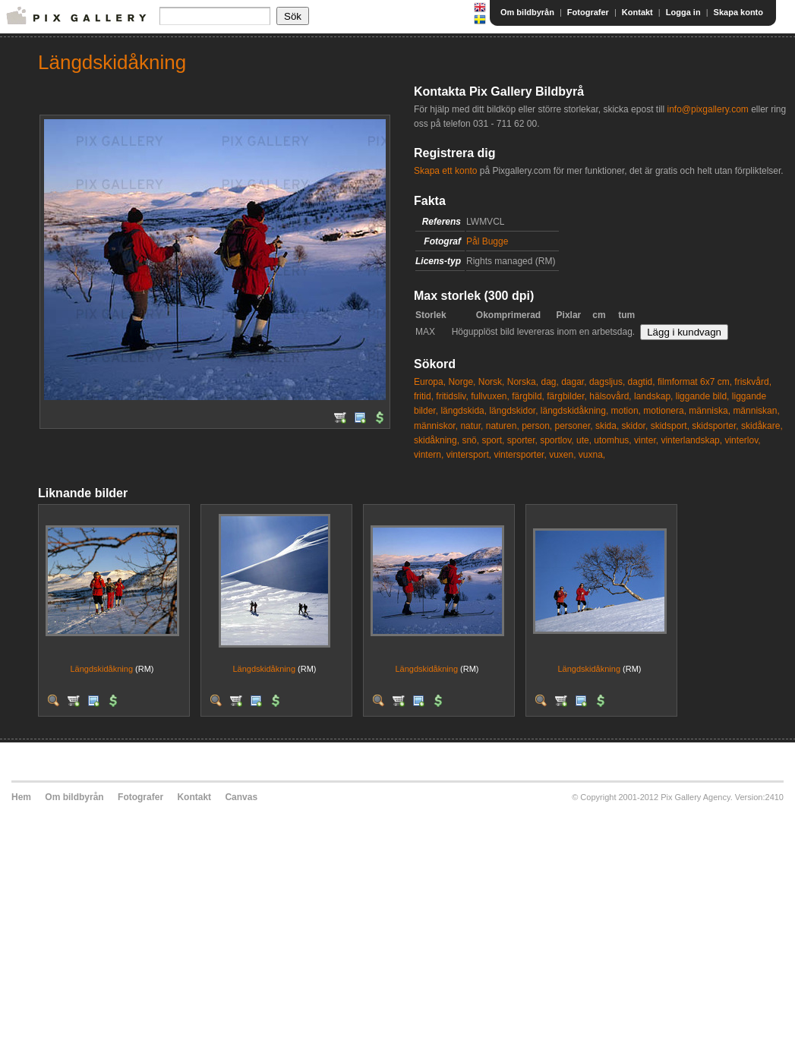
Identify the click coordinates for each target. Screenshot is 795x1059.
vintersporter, (520, 454)
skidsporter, (715, 426)
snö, (470, 440)
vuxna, (592, 454)
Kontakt (637, 12)
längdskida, (463, 410)
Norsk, (491, 382)
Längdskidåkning (101, 668)
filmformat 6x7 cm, (695, 382)
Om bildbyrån (527, 12)
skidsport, (670, 426)
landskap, (653, 396)
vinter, (646, 440)
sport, (492, 440)
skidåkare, (762, 426)
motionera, (664, 410)
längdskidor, (513, 410)
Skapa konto (738, 12)
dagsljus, (607, 382)
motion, (626, 410)
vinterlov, (742, 440)
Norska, (522, 382)
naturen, (502, 426)
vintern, (428, 454)
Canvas (241, 797)
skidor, (635, 426)
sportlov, (556, 440)
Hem (21, 797)
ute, (584, 440)
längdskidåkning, (574, 410)
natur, (471, 426)
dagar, (573, 382)
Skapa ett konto (445, 170)
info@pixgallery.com (707, 109)
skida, (607, 426)
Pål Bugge (487, 241)
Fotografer (588, 12)
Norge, (461, 382)
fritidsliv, (452, 396)
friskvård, (752, 382)
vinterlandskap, (691, 440)
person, (537, 426)
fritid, (424, 396)
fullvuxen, (490, 396)
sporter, (522, 440)
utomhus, (612, 440)
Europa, (430, 382)
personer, (574, 426)
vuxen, (562, 454)
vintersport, (468, 454)
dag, (549, 382)
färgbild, (528, 396)
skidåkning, (436, 440)
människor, (436, 426)
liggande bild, (703, 396)
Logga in (683, 12)
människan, (756, 410)
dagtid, (641, 382)
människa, (709, 410)
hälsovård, (610, 396)
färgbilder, (567, 396)
